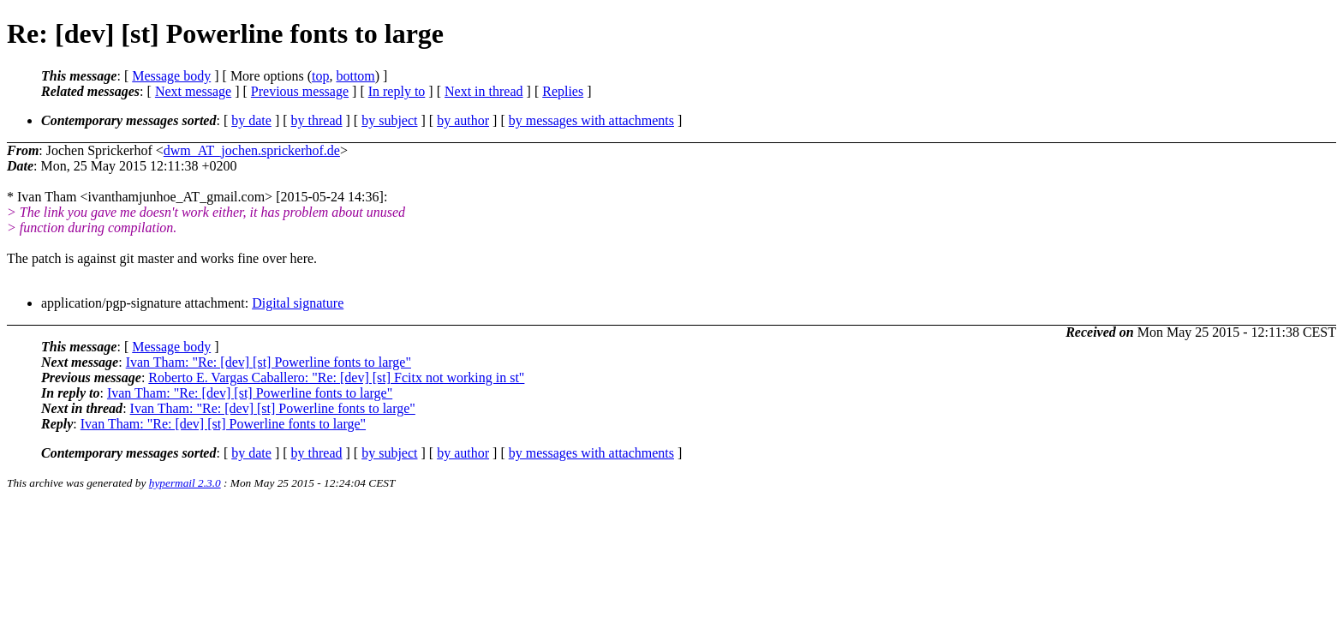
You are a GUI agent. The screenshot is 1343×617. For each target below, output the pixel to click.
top (320, 76)
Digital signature (297, 303)
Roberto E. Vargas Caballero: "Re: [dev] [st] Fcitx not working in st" (336, 377)
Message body (171, 76)
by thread (317, 120)
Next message (193, 91)
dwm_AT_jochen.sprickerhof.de (252, 150)
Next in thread (484, 91)
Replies (562, 91)
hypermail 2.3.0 (185, 482)
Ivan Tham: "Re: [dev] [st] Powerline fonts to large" (268, 362)
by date (251, 120)
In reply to (397, 91)
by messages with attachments (591, 120)
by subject (389, 120)
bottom (355, 76)
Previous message (300, 91)
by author (463, 120)
